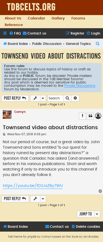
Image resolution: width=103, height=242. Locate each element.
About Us (13, 18)
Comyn (20, 111)
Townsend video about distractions (51, 56)
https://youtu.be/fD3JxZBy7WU (33, 186)
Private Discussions (79, 85)
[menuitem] (15, 33)
